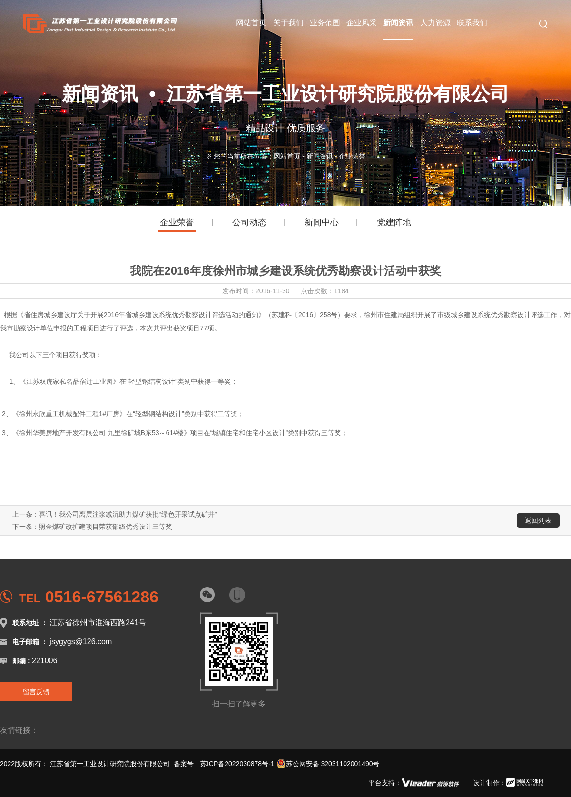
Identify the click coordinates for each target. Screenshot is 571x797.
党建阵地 (394, 222)
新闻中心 (322, 222)
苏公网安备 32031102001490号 (328, 763)
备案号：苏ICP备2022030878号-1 (224, 763)
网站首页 (287, 156)
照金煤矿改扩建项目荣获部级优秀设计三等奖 (105, 526)
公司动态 (249, 222)
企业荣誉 (177, 222)
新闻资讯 (319, 156)
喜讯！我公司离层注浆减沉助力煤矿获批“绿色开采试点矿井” (128, 514)
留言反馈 (36, 692)
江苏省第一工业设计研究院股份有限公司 (110, 763)
